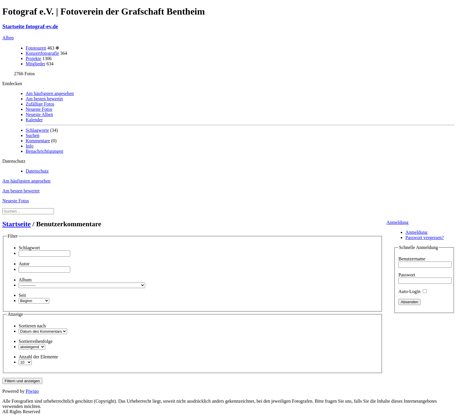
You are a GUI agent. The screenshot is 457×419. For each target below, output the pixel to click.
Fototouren (36, 47)
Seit (22, 295)
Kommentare (38, 140)
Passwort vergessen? (424, 237)
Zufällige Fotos (40, 103)
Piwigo (32, 391)
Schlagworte (37, 130)
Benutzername (411, 258)
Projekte (33, 58)
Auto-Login (412, 291)
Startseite (16, 224)
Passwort (406, 274)
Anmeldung (397, 222)
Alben (8, 37)
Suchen (32, 135)
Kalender (34, 119)
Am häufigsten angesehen (50, 93)
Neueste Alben (39, 114)
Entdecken (12, 83)
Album (25, 279)
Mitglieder (35, 63)
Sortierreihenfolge (35, 341)
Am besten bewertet (44, 98)
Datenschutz (37, 171)
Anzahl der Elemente (38, 356)
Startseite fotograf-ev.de (30, 26)
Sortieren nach (32, 325)
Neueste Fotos (39, 109)
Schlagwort (29, 247)
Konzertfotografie (42, 53)
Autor (24, 263)
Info (30, 145)
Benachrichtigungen (44, 151)
